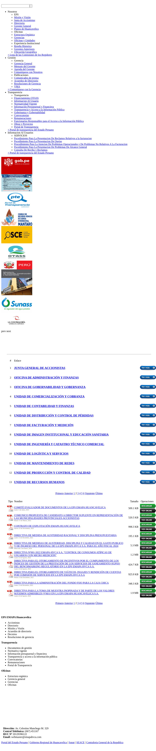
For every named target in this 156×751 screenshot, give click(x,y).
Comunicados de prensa (26, 78)
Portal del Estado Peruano (14, 742)
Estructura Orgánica (24, 34)
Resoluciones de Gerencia (27, 83)
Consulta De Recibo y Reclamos (30, 150)
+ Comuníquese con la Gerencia (24, 89)
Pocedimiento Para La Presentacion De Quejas (38, 141)
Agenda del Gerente (24, 69)
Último (99, 493)
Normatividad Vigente (25, 103)
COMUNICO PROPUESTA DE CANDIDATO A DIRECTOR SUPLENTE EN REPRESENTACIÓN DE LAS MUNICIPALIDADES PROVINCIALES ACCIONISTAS (68, 517)
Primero (59, 493)
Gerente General (22, 26)
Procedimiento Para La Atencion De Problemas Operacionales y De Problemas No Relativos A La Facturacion (70, 144)
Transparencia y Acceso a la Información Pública (39, 109)
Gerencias (19, 37)
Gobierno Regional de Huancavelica (48, 742)
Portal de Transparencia (26, 127)
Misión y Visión (22, 17)
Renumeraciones (22, 118)
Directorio (19, 23)
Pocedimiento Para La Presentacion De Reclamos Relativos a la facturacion (53, 138)
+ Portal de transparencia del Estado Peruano (31, 129)
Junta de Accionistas (24, 20)
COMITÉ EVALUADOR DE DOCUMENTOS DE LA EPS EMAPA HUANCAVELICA (60, 507)
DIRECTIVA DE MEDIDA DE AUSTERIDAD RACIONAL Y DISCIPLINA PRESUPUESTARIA (65, 535)
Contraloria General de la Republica (104, 742)
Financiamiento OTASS (26, 98)
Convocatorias (21, 115)
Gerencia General (23, 63)
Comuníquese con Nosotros (28, 72)
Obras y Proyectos (23, 124)
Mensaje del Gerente (24, 66)
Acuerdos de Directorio (26, 80)
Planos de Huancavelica (26, 29)
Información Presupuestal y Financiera (34, 106)
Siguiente (90, 493)
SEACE (80, 742)
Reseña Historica (23, 46)
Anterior (68, 493)
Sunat (72, 742)
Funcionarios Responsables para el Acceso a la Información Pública (49, 121)
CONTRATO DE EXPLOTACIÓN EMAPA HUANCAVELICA (47, 526)
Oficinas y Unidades (24, 40)
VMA (17, 86)
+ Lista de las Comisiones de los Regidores (30, 54)
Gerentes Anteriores (24, 49)
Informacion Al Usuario (26, 101)
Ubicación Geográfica (25, 52)
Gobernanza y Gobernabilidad (29, 112)
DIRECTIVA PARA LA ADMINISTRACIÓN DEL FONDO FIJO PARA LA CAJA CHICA (61, 582)
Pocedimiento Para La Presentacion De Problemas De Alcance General (50, 147)
